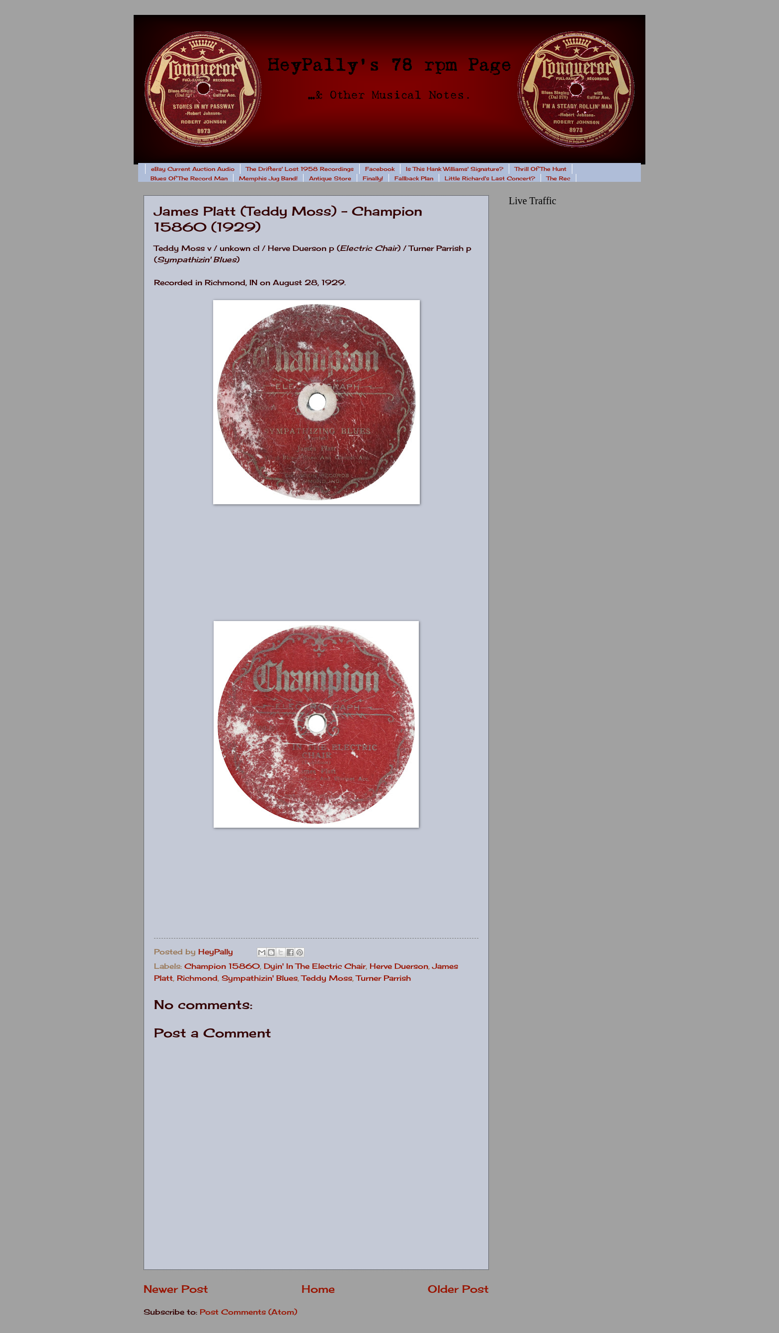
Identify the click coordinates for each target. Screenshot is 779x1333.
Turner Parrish (383, 978)
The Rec (558, 178)
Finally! (373, 178)
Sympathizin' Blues (260, 978)
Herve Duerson (399, 966)
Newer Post (176, 1289)
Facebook (379, 168)
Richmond (197, 978)
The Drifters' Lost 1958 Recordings (300, 168)
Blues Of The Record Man (189, 178)
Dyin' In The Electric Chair (315, 966)
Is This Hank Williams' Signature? (454, 168)
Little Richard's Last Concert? (490, 178)
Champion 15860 (222, 966)
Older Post (458, 1289)
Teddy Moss (327, 978)
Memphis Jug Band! (268, 178)
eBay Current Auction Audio (192, 168)
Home (318, 1289)
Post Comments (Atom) (248, 1312)
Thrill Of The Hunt (540, 168)
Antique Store (330, 178)
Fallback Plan (413, 178)
